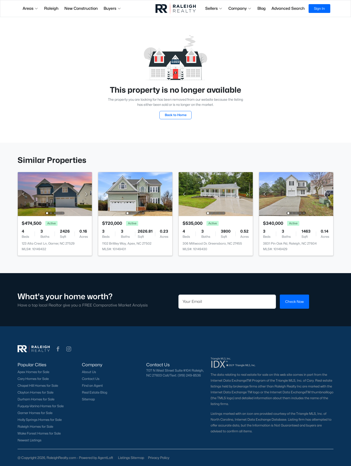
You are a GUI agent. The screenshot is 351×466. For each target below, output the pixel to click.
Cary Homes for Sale (33, 379)
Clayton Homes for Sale (35, 392)
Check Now (294, 301)
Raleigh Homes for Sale (35, 426)
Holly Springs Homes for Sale (40, 420)
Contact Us (90, 379)
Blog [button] (261, 8)
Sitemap (88, 399)
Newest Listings (29, 440)
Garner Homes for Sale (35, 413)
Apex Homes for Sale (33, 372)
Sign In (319, 8)
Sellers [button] (214, 8)
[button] (58, 349)
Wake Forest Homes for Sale (39, 433)
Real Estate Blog (94, 392)
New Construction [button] (81, 8)
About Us (89, 372)
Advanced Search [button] (288, 8)
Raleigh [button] (51, 8)
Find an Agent (92, 385)
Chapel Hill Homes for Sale (38, 385)
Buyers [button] (112, 8)
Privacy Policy (158, 458)
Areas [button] (30, 8)
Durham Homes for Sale (36, 399)
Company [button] (240, 8)
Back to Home (175, 115)
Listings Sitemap (131, 458)
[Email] (227, 302)
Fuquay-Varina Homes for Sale (41, 406)
